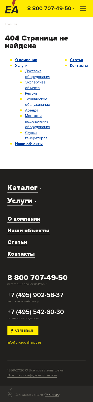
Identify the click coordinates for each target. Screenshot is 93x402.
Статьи (76, 60)
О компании (26, 60)
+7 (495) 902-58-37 (35, 295)
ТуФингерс (52, 395)
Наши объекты (29, 144)
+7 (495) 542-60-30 (35, 312)
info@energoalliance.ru (24, 343)
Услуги (21, 65)
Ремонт (31, 93)
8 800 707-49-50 (49, 8)
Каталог (22, 187)
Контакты (79, 65)
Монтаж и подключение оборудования (37, 121)
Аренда (31, 110)
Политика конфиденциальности (32, 375)
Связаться (22, 330)
